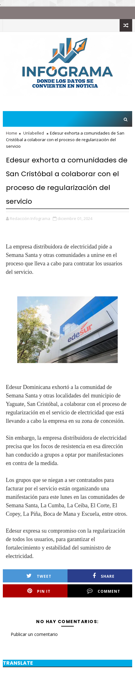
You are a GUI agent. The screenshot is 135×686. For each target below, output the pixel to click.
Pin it (39, 591)
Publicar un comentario (34, 634)
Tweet (38, 576)
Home (11, 133)
